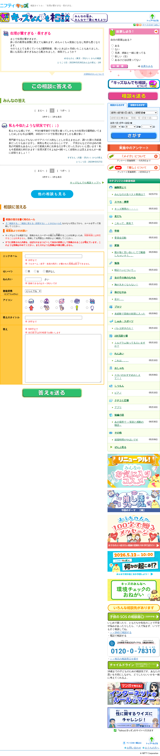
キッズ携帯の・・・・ (126, 208)
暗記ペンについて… (125, 270)
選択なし (50, 271)
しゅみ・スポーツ (123, 321)
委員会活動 (120, 237)
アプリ (118, 407)
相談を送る (133, 95)
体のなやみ (120, 292)
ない (117, 49)
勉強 (116, 263)
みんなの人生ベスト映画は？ (129, 194)
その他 (118, 432)
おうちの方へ (152, 747)
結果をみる (147, 66)
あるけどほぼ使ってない (128, 60)
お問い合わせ (134, 747)
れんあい (119, 353)
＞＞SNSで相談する (121, 632)
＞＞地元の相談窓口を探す (124, 658)
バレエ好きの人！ (123, 328)
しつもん (119, 386)
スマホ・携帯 (121, 202)
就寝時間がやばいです (126, 439)
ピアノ (118, 392)
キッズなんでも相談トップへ (85, 182)
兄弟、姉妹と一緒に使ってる (130, 52)
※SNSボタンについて (94, 74)
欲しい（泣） (122, 56)
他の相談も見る (52, 194)
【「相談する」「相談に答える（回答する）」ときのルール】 (33, 223)
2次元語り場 (121, 335)
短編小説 (119, 415)
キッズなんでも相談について (134, 84)
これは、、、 (121, 360)
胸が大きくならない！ (126, 284)
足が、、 (119, 299)
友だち (118, 216)
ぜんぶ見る (120, 447)
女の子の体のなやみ (125, 277)
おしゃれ (119, 368)
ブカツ (118, 306)
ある (117, 45)
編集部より (120, 187)
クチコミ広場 (121, 400)
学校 (116, 230)
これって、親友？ (123, 223)
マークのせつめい (151, 25)
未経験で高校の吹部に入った (129, 313)
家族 (116, 245)
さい (45, 279)
